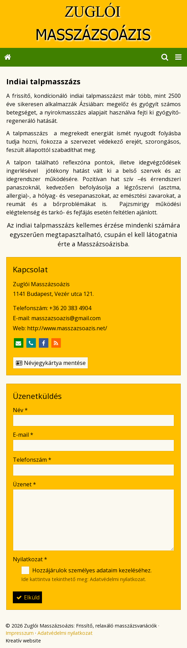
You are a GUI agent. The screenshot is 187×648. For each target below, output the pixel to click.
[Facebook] (43, 343)
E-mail (23, 434)
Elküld (27, 597)
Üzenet (24, 484)
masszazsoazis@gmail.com (66, 318)
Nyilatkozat (30, 559)
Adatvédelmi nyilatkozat (117, 579)
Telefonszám (32, 459)
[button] (178, 57)
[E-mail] (18, 343)
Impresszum (20, 633)
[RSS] (55, 343)
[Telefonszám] (30, 343)
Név (20, 410)
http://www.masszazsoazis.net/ (67, 328)
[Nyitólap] (93, 24)
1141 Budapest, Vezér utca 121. (53, 294)
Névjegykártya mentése (50, 363)
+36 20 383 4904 (70, 308)
